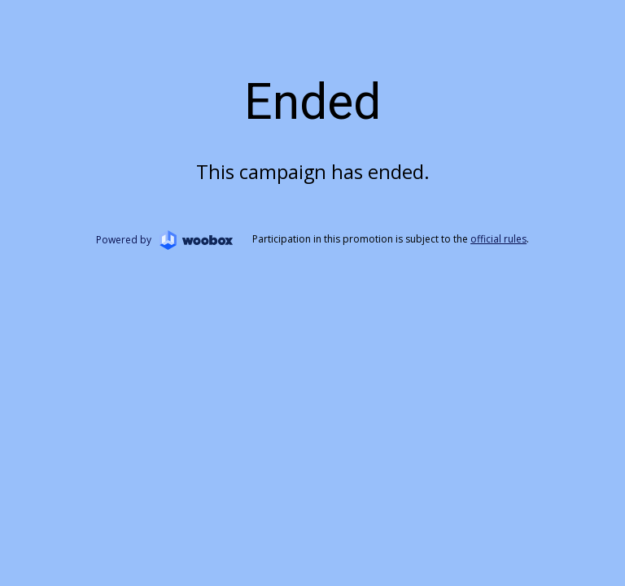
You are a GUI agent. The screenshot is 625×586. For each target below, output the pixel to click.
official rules (498, 239)
